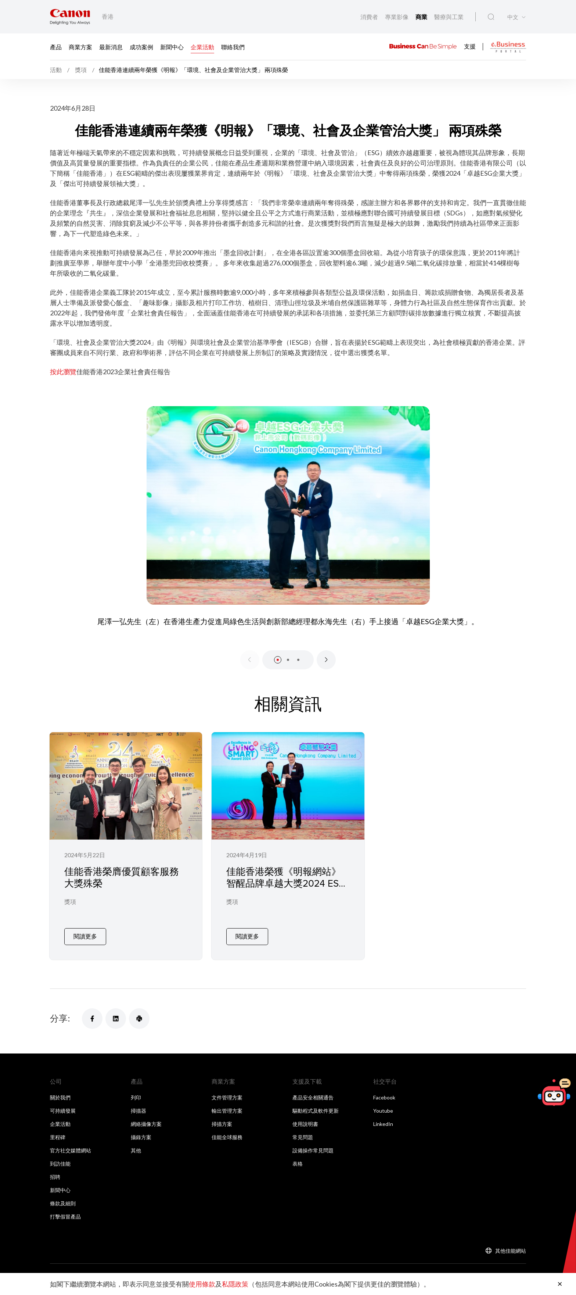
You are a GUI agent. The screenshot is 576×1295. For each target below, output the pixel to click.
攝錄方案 (141, 1131)
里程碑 (57, 1131)
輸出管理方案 (227, 1105)
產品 (56, 46)
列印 (136, 1091)
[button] (277, 659)
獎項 (70, 902)
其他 (136, 1144)
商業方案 (80, 46)
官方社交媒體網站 (70, 1144)
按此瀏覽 (63, 372)
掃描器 (138, 1105)
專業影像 (397, 16)
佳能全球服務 (227, 1131)
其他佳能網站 (510, 1245)
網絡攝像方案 (146, 1118)
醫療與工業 (449, 16)
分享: (60, 1012)
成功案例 (141, 46)
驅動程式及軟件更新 (315, 1105)
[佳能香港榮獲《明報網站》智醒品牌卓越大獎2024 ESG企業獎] (288, 843)
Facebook (384, 1091)
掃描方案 (222, 1118)
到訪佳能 (60, 1158)
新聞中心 (172, 46)
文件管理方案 (227, 1091)
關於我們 (60, 1091)
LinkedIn (383, 1118)
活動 (56, 69)
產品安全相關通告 (313, 1091)
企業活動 (202, 46)
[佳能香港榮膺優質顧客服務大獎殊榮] (126, 843)
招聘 (55, 1171)
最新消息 (111, 46)
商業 (421, 16)
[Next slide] (326, 659)
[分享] (92, 1012)
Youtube (383, 1105)
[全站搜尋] (490, 17)
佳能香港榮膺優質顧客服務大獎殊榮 (121, 877)
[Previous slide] (249, 659)
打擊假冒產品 (65, 1211)
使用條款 (202, 1284)
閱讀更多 (85, 930)
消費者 (369, 16)
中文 (512, 17)
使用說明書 (305, 1118)
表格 (297, 1158)
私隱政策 (235, 1284)
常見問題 (302, 1131)
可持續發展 (63, 1105)
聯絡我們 (233, 46)
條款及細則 (63, 1197)
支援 (470, 45)
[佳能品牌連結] (70, 17)
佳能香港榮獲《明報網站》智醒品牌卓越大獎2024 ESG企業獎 (286, 883)
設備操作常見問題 (313, 1144)
